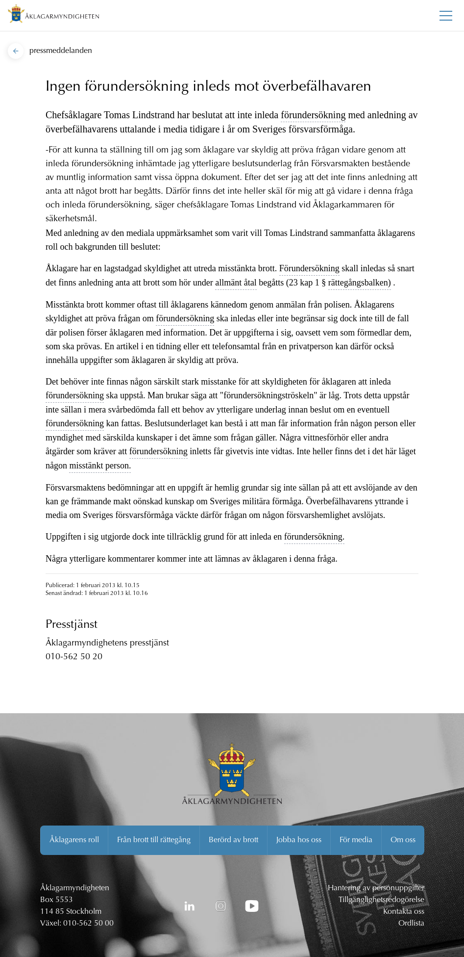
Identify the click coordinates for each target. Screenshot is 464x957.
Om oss (403, 840)
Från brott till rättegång (154, 840)
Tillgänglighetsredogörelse (381, 900)
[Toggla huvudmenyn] (446, 16)
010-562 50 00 (88, 924)
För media (356, 840)
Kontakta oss (403, 912)
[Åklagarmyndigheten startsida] (53, 15)
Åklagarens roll (74, 840)
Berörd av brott (233, 840)
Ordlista (411, 924)
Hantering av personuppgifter (376, 888)
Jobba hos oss (298, 840)
